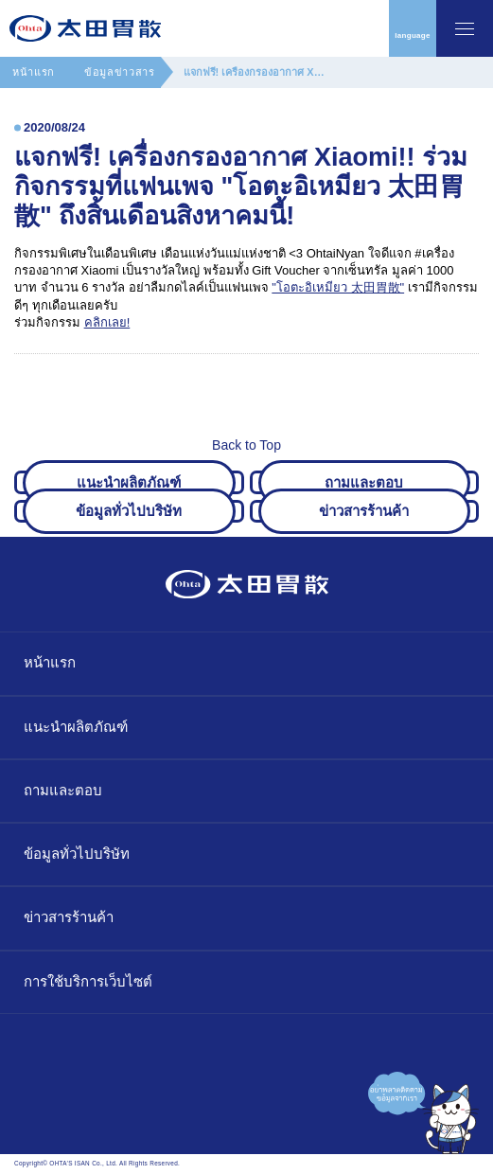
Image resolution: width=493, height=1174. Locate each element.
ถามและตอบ (63, 790)
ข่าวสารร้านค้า (69, 917)
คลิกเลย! (107, 322)
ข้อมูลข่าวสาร (119, 72)
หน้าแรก (33, 72)
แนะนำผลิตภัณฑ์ (76, 727)
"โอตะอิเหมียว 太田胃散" (338, 287)
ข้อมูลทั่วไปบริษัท (77, 853)
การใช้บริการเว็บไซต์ (88, 981)
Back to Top (246, 440)
